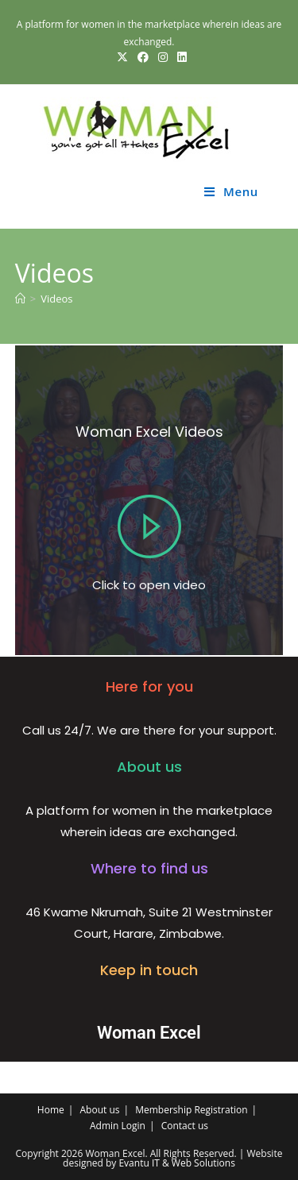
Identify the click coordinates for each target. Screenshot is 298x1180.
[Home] (20, 298)
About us (100, 1109)
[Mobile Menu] (231, 191)
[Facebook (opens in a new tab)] (143, 57)
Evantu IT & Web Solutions (176, 1163)
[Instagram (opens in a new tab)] (162, 57)
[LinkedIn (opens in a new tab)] (179, 57)
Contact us (184, 1125)
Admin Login (117, 1125)
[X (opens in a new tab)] (122, 57)
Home (50, 1109)
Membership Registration (191, 1109)
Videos (56, 298)
